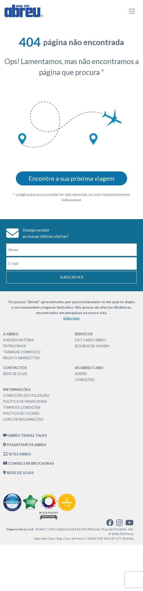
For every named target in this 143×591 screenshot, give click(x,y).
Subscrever (71, 277)
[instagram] (119, 524)
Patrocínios (14, 346)
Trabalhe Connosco (22, 352)
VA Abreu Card (89, 367)
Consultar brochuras (28, 463)
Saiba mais (71, 318)
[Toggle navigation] (132, 11)
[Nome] (71, 250)
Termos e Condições (22, 407)
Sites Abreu (17, 454)
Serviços (84, 334)
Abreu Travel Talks (25, 435)
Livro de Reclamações (23, 419)
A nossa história (18, 340)
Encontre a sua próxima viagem (71, 178)
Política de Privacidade (25, 401)
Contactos (15, 367)
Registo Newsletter (21, 358)
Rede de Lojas (15, 374)
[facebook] (110, 524)
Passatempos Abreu (24, 444)
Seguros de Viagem (92, 346)
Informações (16, 389)
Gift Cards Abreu (90, 340)
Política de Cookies (21, 413)
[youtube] (129, 524)
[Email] (71, 263)
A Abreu (10, 334)
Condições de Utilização (26, 395)
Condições (85, 380)
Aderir (81, 374)
